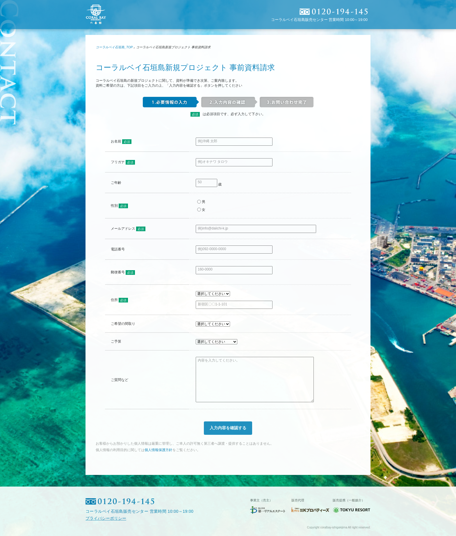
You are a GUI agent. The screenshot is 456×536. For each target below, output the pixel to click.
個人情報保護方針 (158, 450)
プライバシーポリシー (106, 518)
